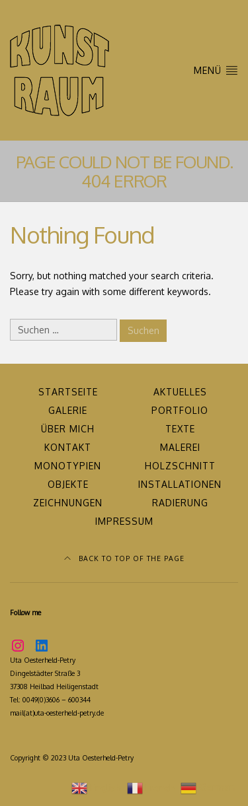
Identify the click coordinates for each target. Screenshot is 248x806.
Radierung (180, 502)
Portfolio (179, 410)
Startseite (68, 391)
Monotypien (67, 465)
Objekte (68, 484)
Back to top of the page (124, 558)
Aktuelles (180, 391)
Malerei (180, 447)
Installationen (180, 484)
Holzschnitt (180, 465)
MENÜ (216, 69)
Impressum (124, 521)
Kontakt (67, 447)
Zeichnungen (68, 502)
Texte (180, 428)
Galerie (67, 410)
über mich (68, 428)
